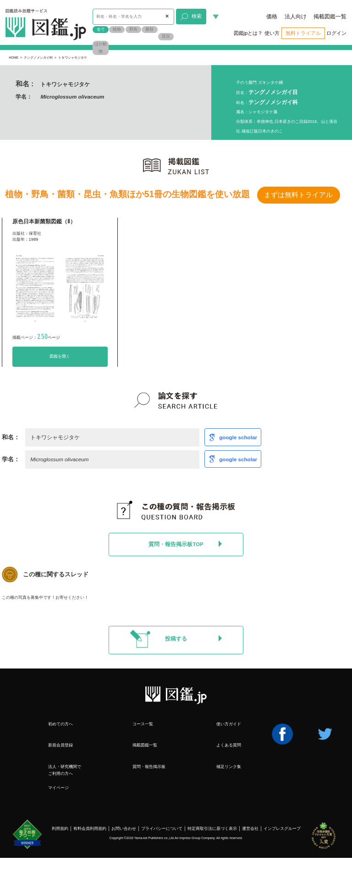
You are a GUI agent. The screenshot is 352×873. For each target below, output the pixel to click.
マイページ (58, 787)
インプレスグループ (282, 828)
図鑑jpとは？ (248, 33)
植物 (117, 29)
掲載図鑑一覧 (330, 16)
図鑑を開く (60, 356)
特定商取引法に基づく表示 (212, 828)
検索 (191, 17)
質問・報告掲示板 (148, 766)
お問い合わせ (123, 828)
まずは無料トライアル (298, 195)
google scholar (238, 437)
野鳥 (133, 29)
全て (101, 29)
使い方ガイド (228, 724)
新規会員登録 (60, 745)
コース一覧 (142, 724)
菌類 (149, 29)
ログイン (336, 33)
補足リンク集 (228, 766)
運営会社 (250, 828)
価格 (271, 16)
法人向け (296, 16)
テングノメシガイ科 (38, 57)
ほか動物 (100, 48)
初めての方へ (60, 724)
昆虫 (166, 36)
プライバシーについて (161, 828)
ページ (48, 337)
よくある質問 (228, 745)
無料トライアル (303, 33)
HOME (13, 57)
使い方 (272, 33)
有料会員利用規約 (89, 828)
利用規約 (60, 828)
